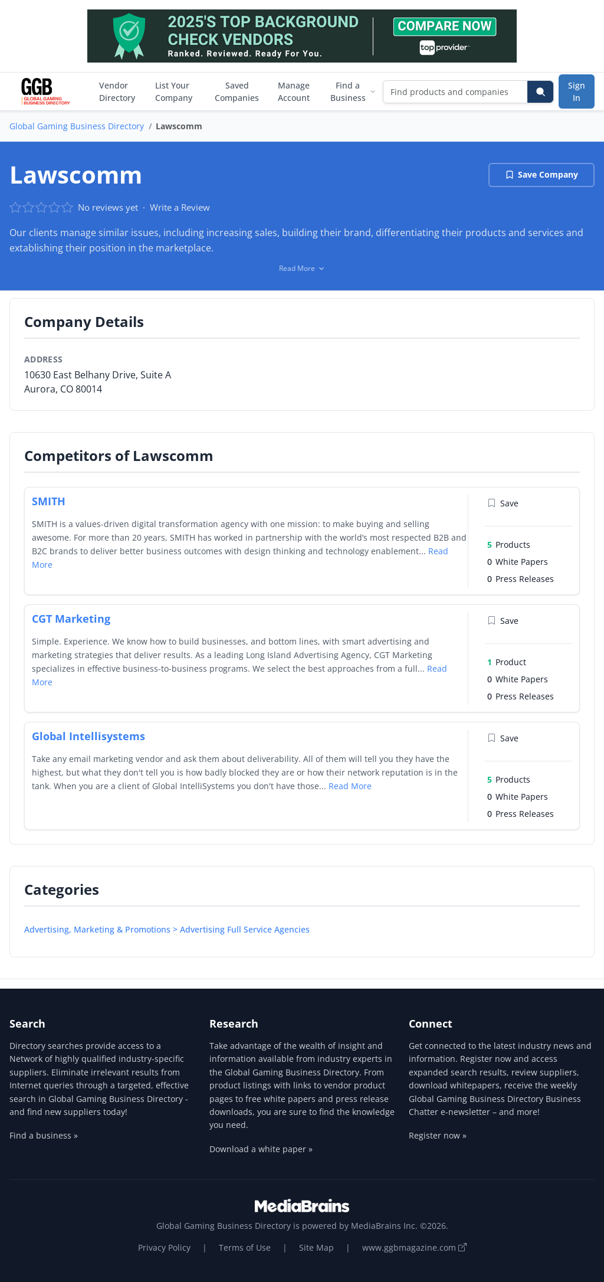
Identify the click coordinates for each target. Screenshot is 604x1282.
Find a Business (353, 91)
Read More (350, 786)
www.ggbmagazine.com (414, 1247)
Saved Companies (237, 91)
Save (502, 503)
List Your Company (173, 91)
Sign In (576, 91)
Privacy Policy (164, 1247)
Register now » (438, 1135)
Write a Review (180, 207)
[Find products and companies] (455, 92)
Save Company (541, 174)
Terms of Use (245, 1247)
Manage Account (294, 91)
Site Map (316, 1247)
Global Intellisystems (88, 736)
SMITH (48, 501)
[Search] (540, 92)
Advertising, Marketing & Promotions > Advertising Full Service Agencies (167, 929)
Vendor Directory (117, 91)
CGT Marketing (71, 618)
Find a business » (43, 1135)
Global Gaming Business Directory (76, 126)
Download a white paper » (261, 1149)
